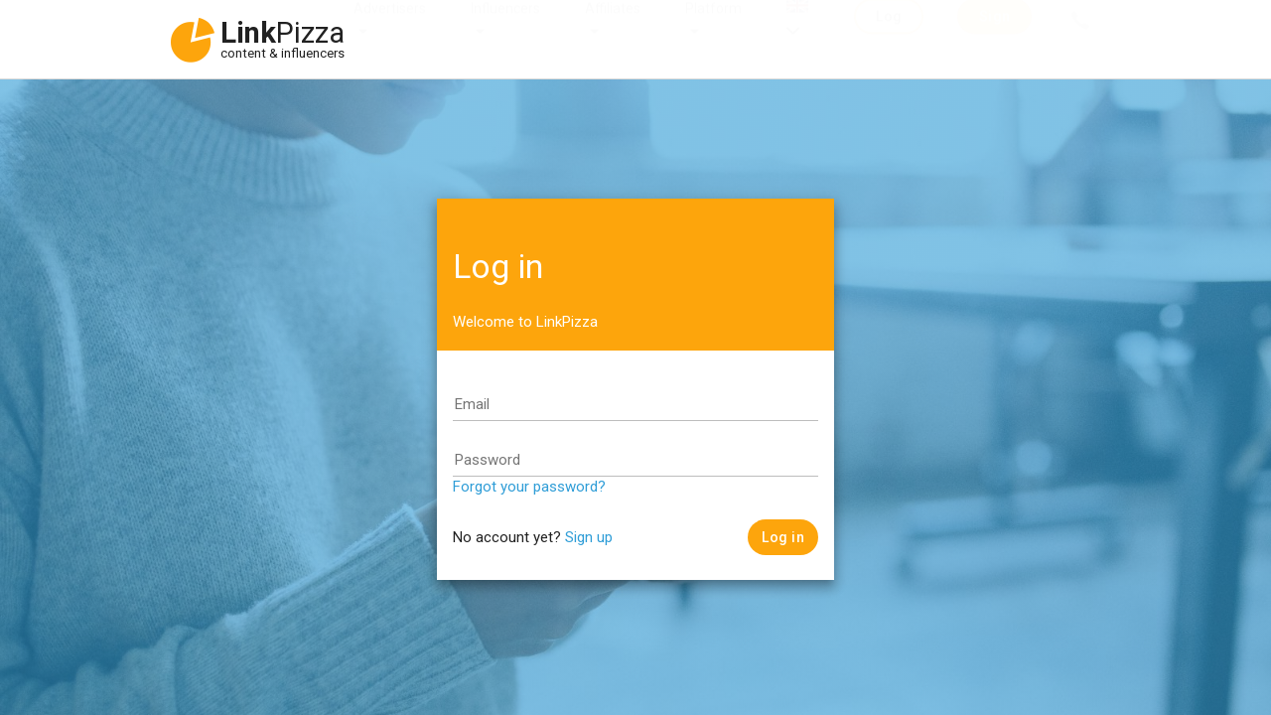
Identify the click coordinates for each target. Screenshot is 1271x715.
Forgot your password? (529, 487)
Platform (713, 28)
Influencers (505, 28)
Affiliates (612, 28)
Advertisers (389, 28)
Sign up (589, 537)
